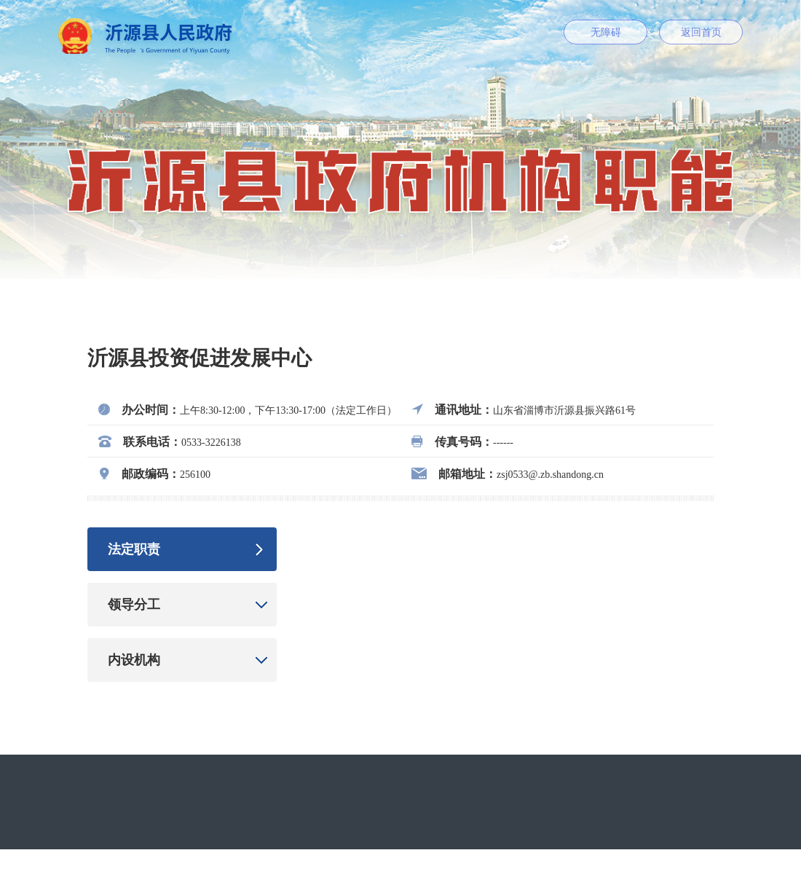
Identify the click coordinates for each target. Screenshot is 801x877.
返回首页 (701, 32)
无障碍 (606, 32)
